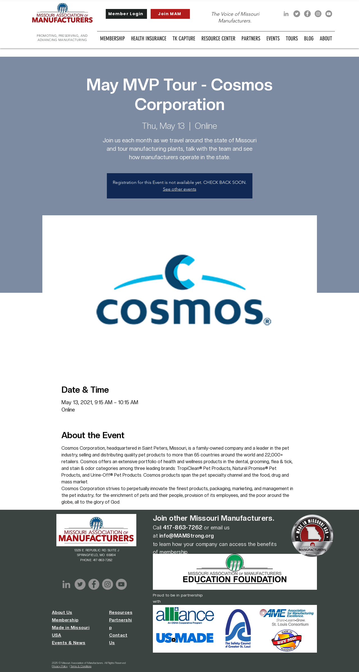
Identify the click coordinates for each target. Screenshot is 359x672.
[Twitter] (296, 13)
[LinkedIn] (286, 13)
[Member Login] (126, 14)
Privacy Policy (60, 666)
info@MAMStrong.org (186, 536)
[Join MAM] (170, 14)
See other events (179, 189)
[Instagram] (318, 13)
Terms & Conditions (80, 666)
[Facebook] (307, 13)
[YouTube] (328, 13)
